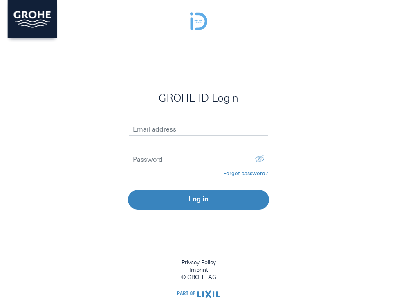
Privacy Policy (199, 262)
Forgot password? (245, 173)
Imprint (198, 269)
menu (383, 18)
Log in (199, 199)
